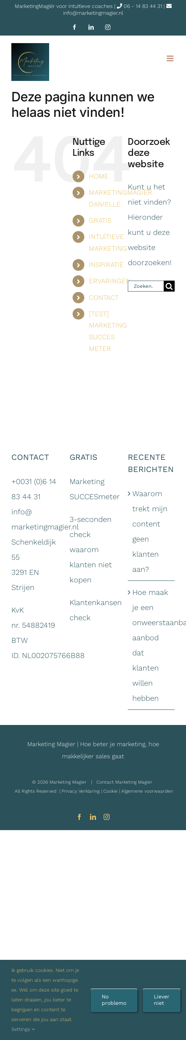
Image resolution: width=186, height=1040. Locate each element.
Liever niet (161, 999)
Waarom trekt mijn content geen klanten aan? (149, 531)
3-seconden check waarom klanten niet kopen (91, 549)
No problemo (114, 999)
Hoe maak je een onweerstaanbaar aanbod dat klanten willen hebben (151, 645)
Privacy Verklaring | (82, 791)
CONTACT (104, 297)
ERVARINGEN (110, 281)
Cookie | (112, 791)
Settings (23, 1029)
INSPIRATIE (106, 265)
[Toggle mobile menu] (171, 58)
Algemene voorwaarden (147, 791)
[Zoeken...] (146, 286)
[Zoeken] (169, 286)
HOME (98, 176)
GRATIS (100, 220)
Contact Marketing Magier (124, 782)
